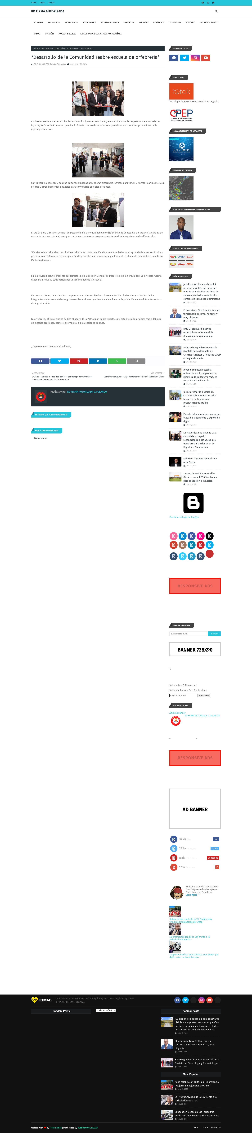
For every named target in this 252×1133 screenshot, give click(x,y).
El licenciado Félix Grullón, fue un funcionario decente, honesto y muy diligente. (201, 314)
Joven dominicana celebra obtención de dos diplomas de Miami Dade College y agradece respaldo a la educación (200, 375)
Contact (51, 3)
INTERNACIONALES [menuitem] (109, 22)
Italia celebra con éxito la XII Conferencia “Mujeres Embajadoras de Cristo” (190, 920)
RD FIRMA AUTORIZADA (47, 11)
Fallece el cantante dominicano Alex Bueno (200, 460)
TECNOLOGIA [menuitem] (174, 22)
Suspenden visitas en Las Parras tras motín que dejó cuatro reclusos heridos (193, 956)
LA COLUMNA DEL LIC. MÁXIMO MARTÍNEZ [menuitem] (101, 33)
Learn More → (193, 895)
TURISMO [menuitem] (190, 22)
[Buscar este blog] (188, 633)
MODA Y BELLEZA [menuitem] (67, 33)
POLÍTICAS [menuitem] (158, 22)
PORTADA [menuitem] (38, 22)
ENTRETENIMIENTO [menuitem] (209, 22)
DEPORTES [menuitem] (129, 22)
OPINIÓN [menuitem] (49, 33)
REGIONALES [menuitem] (89, 22)
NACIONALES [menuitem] (54, 22)
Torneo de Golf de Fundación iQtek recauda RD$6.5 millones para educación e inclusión (200, 477)
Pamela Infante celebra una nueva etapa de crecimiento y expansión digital (201, 418)
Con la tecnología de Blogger (193, 516)
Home (33, 3)
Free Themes (56, 1128)
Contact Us (216, 1128)
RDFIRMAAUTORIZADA (88, 1128)
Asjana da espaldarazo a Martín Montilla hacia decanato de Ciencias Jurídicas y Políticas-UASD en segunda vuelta (202, 353)
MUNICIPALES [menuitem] (71, 22)
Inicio (36, 49)
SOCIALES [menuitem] (143, 22)
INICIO (196, 1128)
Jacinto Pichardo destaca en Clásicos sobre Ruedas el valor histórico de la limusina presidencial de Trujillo (199, 397)
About (42, 3)
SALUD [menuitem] (37, 33)
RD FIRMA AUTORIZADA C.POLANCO (50, 64)
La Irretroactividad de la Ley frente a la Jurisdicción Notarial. (189, 938)
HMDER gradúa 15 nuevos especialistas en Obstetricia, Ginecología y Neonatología (198, 332)
